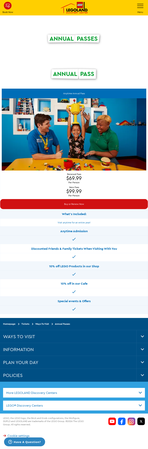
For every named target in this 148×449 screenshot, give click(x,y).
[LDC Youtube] (112, 421)
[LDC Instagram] (131, 421)
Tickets (25, 323)
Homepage (9, 323)
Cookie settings (16, 435)
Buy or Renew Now (74, 204)
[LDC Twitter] (141, 421)
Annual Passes (62, 323)
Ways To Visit (42, 323)
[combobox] (74, 392)
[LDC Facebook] (122, 421)
